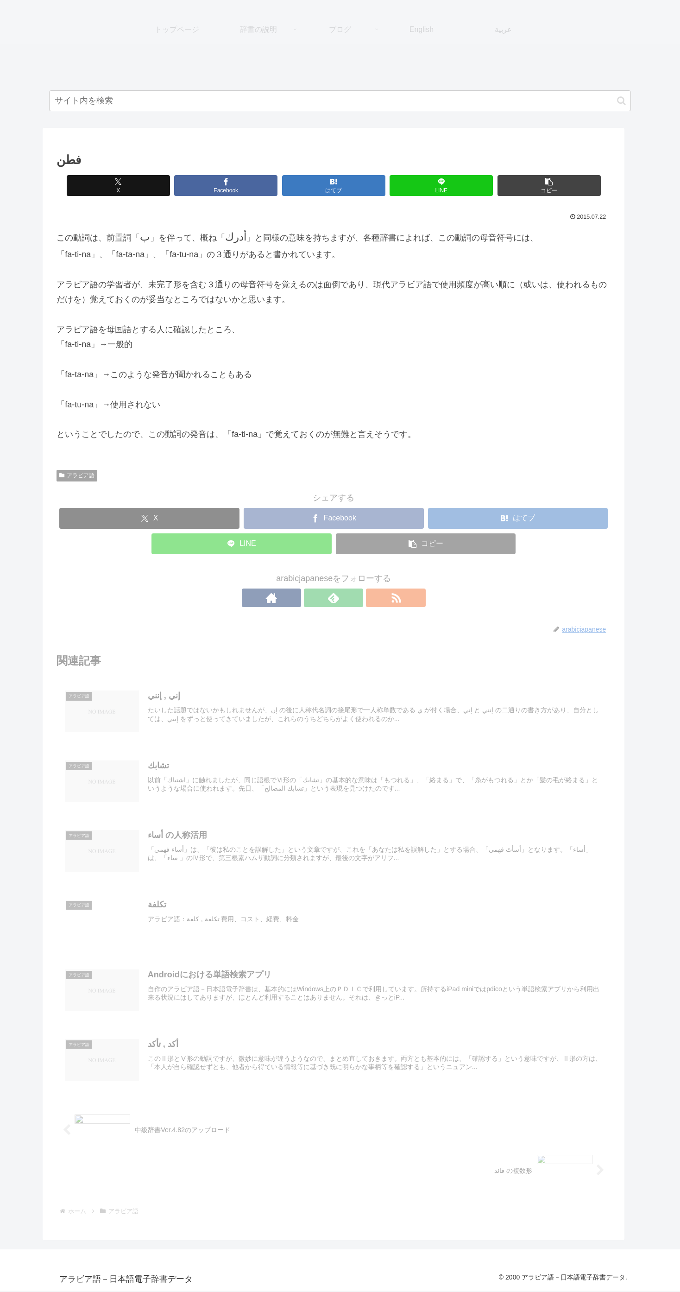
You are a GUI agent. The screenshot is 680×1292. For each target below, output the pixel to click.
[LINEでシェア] (408, 185)
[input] (340, 100)
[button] (621, 100)
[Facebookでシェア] (222, 185)
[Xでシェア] (129, 185)
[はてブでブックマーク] (315, 185)
